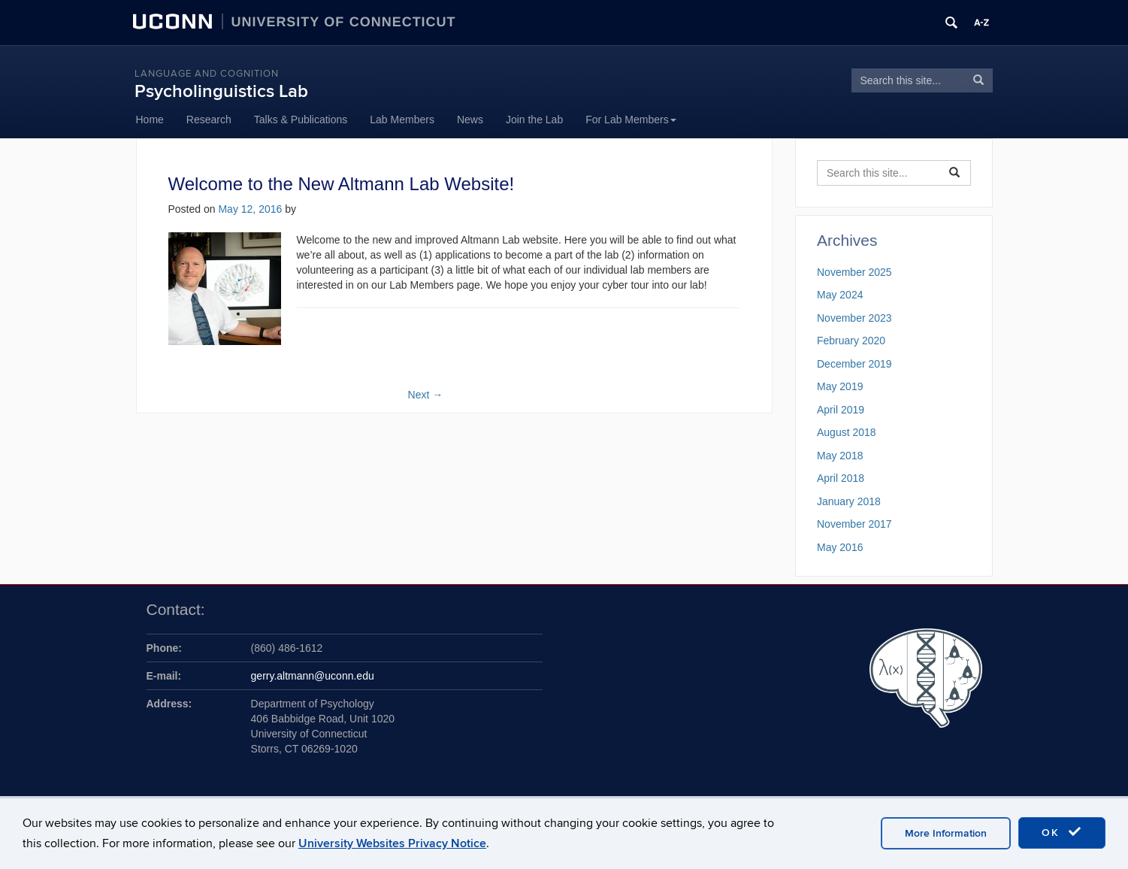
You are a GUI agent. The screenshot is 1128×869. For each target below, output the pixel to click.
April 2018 (840, 478)
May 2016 (840, 547)
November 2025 (854, 272)
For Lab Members (630, 120)
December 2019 (854, 364)
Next (425, 395)
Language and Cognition (207, 74)
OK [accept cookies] (1062, 832)
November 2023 (854, 318)
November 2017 (854, 524)
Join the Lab (534, 120)
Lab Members (402, 120)
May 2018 (840, 456)
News (470, 120)
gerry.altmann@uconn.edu (312, 676)
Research (208, 120)
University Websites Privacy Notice (392, 843)
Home (150, 120)
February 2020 (851, 341)
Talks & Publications (301, 120)
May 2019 (840, 386)
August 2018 (846, 432)
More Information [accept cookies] (946, 833)
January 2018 (849, 501)
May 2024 (840, 295)
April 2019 (840, 410)
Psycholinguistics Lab (221, 91)
